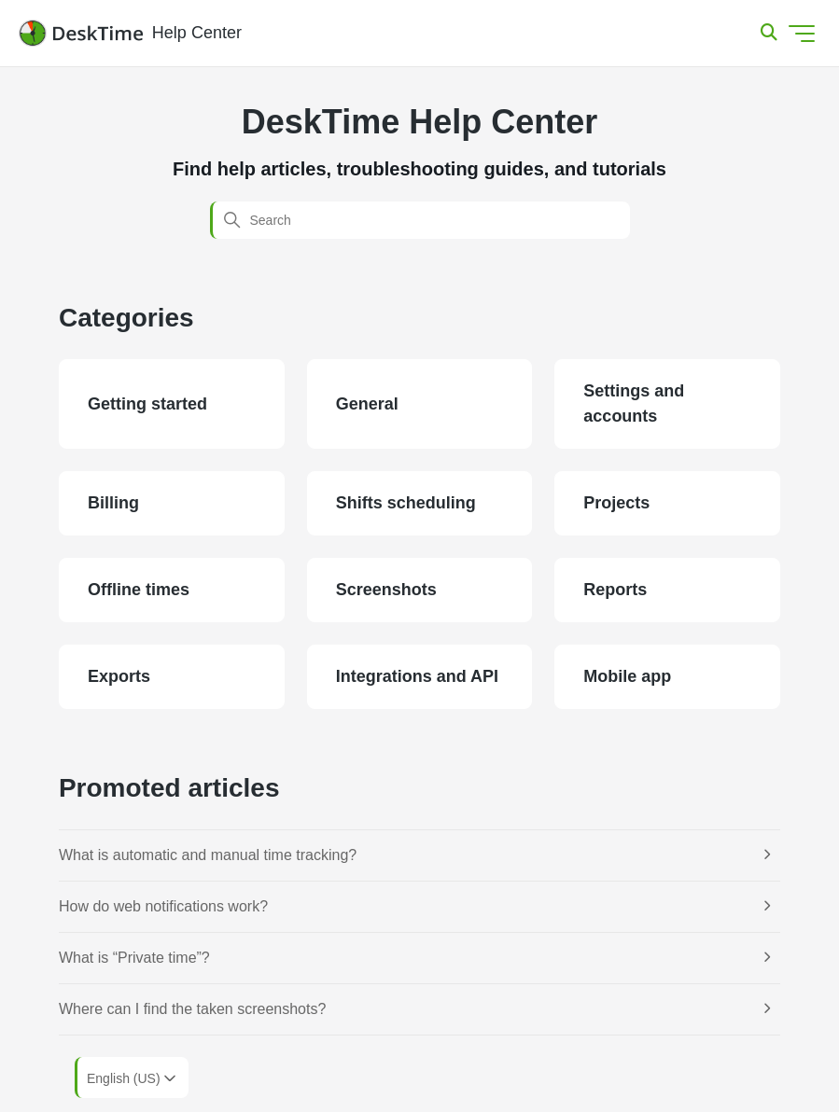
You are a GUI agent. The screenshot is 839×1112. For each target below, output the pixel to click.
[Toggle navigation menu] (801, 33)
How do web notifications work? (163, 906)
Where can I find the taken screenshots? (192, 1009)
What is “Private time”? (134, 958)
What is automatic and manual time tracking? (208, 855)
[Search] (420, 220)
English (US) (133, 1078)
